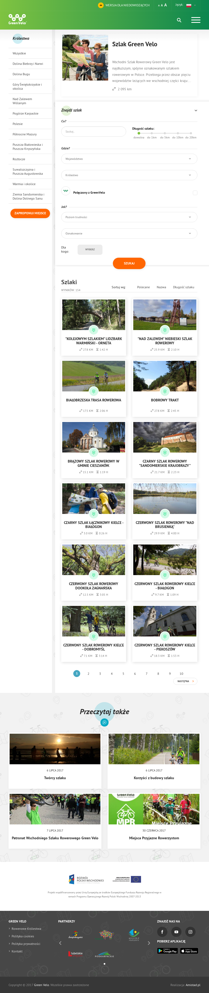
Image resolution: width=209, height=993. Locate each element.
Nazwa (161, 287)
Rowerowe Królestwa (26, 929)
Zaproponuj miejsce (30, 213)
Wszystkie (19, 53)
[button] (191, 5)
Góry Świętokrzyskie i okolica (27, 86)
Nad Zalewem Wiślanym (22, 101)
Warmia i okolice (24, 184)
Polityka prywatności (26, 944)
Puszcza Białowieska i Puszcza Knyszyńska (28, 146)
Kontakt (17, 951)
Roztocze (19, 159)
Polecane (143, 287)
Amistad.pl (193, 985)
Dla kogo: (65, 249)
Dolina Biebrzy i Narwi (28, 64)
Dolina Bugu (21, 74)
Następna (183, 681)
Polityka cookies (23, 936)
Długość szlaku (183, 287)
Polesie (18, 124)
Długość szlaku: (143, 129)
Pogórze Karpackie (25, 113)
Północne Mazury (25, 134)
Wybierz (90, 249)
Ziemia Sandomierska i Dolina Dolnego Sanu (28, 196)
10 (181, 674)
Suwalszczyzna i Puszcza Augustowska (28, 171)
